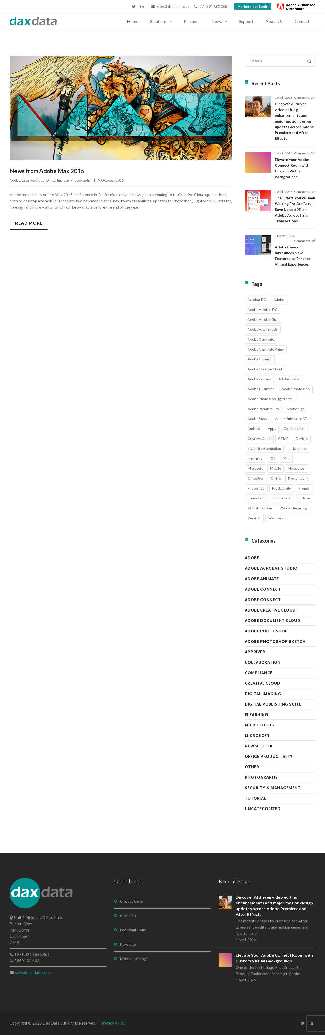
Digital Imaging (57, 180)
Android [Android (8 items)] (254, 429)
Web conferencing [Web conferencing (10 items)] (293, 508)
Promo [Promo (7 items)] (304, 488)
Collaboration (263, 662)
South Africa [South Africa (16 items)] (281, 498)
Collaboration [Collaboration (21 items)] (294, 429)
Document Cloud (133, 930)
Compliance (258, 673)
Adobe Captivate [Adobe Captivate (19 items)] (261, 339)
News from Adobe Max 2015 (47, 171)
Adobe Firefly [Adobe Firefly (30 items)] (288, 379)
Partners (191, 21)
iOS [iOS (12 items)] (272, 458)
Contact (302, 21)
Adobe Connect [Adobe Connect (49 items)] (260, 359)
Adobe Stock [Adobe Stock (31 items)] (258, 419)
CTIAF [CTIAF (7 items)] (283, 439)
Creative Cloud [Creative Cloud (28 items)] (259, 439)
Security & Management (273, 788)
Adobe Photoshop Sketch (275, 641)
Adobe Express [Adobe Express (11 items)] (259, 379)
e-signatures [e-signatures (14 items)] (297, 448)
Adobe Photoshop (266, 631)
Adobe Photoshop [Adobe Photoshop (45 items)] (296, 389)
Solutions (158, 21)
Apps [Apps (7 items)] (272, 429)
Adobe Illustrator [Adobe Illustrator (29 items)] (261, 389)
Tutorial (255, 798)
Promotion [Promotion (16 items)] (256, 498)
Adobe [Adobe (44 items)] (279, 300)
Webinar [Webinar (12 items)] (254, 518)
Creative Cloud (33, 180)
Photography (81, 180)
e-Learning (128, 916)
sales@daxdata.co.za (170, 6)
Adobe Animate (262, 579)
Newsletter (258, 746)
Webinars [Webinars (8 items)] (275, 518)
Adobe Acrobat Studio (271, 568)
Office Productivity (269, 756)
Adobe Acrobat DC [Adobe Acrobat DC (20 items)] (262, 309)
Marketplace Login (252, 6)
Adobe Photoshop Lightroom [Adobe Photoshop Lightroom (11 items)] (270, 399)
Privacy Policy (113, 1023)
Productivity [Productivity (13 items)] (281, 488)
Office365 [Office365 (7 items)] (255, 478)
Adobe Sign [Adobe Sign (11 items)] (295, 409)
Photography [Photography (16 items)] (298, 478)
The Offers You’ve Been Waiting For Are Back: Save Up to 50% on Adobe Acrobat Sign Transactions (295, 209)
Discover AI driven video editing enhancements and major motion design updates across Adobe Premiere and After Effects (294, 121)
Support (246, 21)
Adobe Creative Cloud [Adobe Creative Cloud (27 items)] (265, 369)
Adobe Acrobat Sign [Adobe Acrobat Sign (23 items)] (263, 319)
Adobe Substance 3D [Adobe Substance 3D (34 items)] (291, 419)
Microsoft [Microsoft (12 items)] (255, 468)
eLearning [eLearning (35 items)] (255, 458)
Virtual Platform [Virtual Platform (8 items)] (260, 508)
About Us (274, 21)
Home (132, 21)
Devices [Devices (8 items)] (302, 439)
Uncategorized (263, 808)
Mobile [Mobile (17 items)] (275, 468)
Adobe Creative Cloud (270, 610)
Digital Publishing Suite (273, 704)
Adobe (15, 180)
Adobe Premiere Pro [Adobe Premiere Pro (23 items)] (263, 409)
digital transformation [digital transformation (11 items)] (264, 448)
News (216, 21)
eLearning (256, 714)
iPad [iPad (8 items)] (286, 458)
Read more (29, 222)
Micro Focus (259, 725)
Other (252, 767)
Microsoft (257, 735)
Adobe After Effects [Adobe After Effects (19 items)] (263, 329)
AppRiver (255, 652)
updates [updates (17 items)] (304, 498)
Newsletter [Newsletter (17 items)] (296, 468)
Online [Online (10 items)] (276, 478)
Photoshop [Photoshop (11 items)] (256, 488)
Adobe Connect (263, 589)
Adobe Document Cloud (272, 620)
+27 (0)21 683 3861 (211, 6)
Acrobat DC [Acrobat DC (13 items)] (257, 300)
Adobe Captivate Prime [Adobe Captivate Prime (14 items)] (266, 349)
